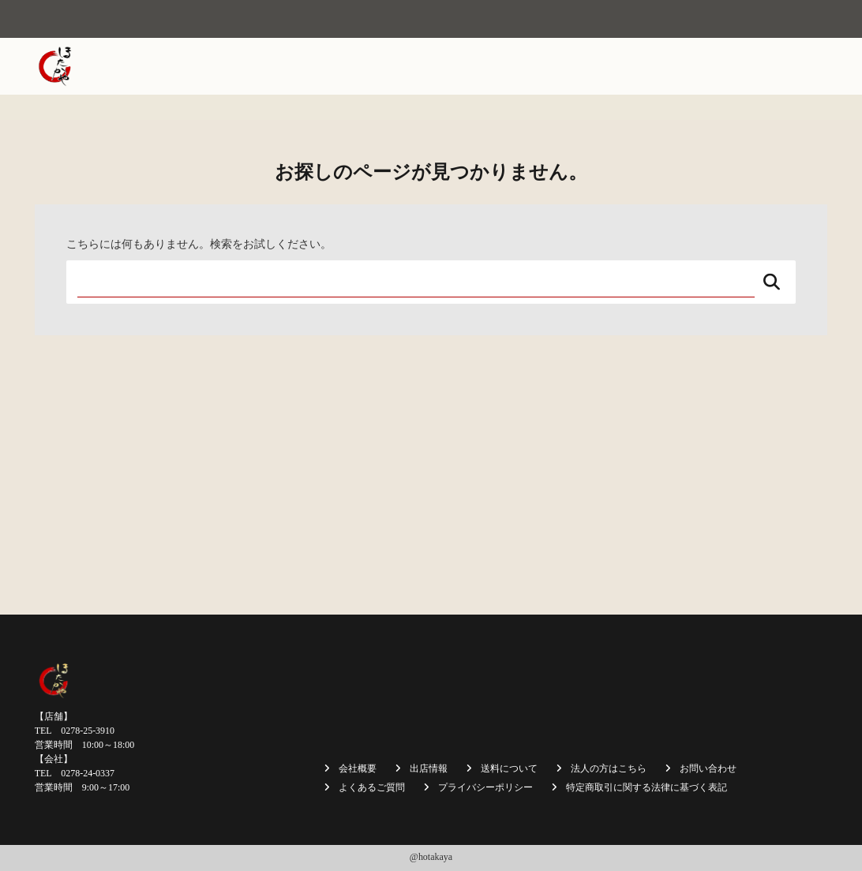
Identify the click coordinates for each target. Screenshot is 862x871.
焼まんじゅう (391, 66)
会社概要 (315, 66)
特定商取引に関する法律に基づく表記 (646, 787)
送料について (609, 66)
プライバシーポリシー (485, 787)
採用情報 (796, 66)
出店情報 (467, 66)
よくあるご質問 (372, 787)
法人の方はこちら (708, 66)
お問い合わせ (784, 118)
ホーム (255, 66)
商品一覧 (533, 66)
